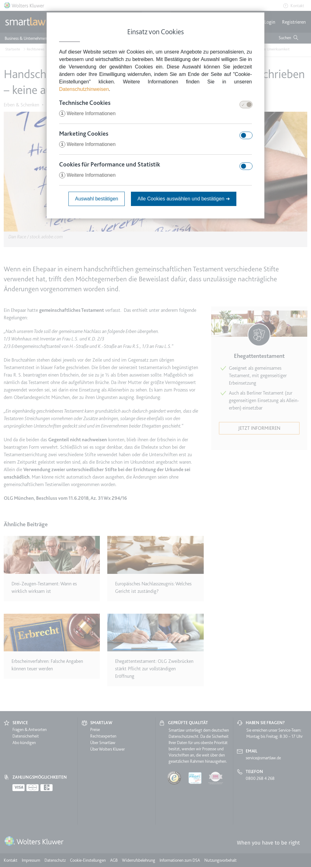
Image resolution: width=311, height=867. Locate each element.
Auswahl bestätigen (96, 198)
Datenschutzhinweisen (84, 89)
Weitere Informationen (87, 113)
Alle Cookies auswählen (183, 198)
